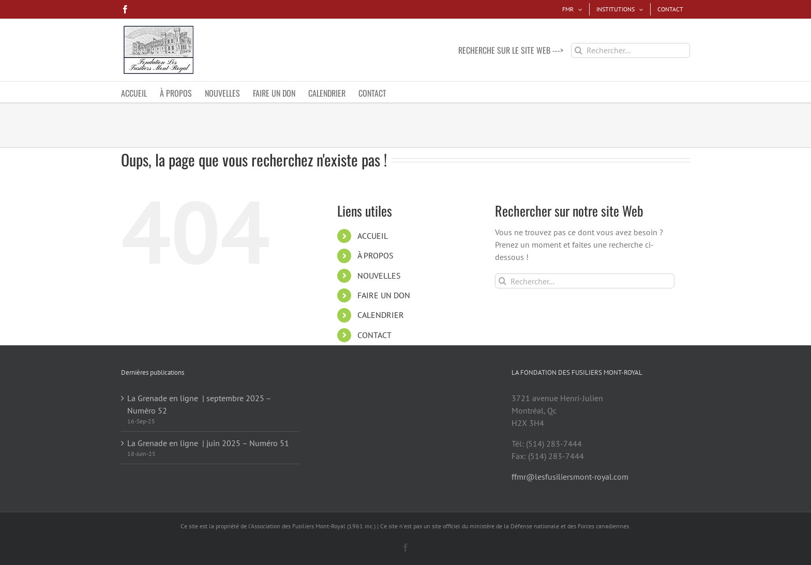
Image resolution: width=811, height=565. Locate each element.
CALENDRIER (380, 315)
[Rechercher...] (630, 50)
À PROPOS (375, 255)
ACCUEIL (372, 236)
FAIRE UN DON (383, 295)
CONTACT (374, 335)
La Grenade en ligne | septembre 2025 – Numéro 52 (199, 404)
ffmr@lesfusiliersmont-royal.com (570, 476)
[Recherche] (578, 50)
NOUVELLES (379, 275)
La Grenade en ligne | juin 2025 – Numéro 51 (208, 443)
